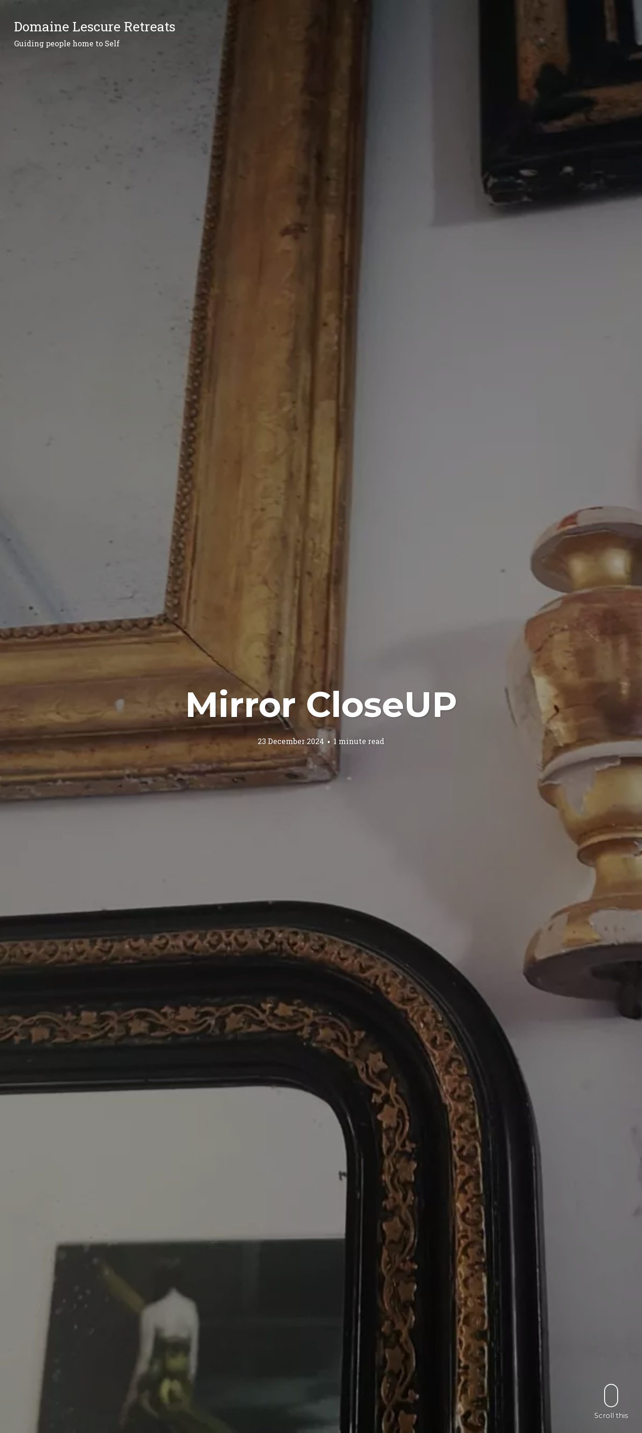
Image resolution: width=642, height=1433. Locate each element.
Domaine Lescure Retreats (94, 26)
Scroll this (611, 1401)
